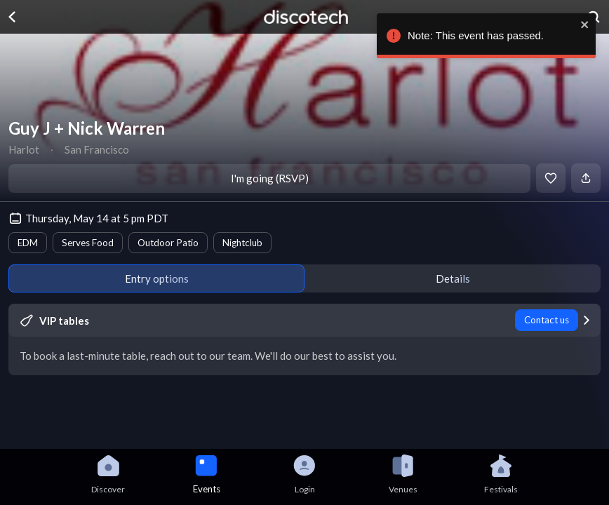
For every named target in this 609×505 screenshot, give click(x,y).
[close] (586, 24)
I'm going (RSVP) (270, 178)
